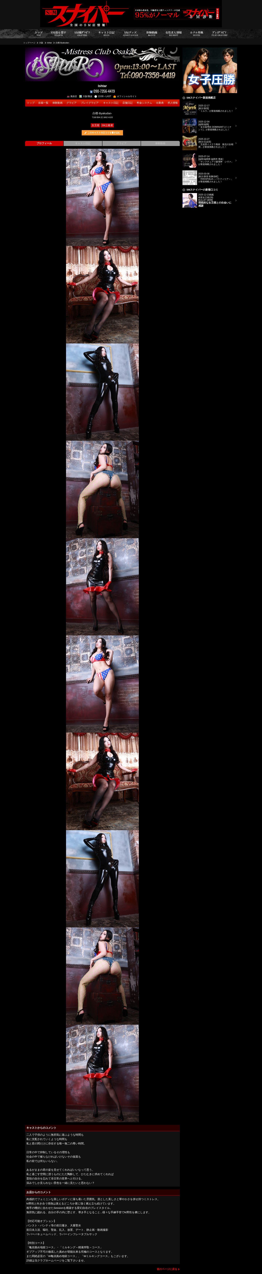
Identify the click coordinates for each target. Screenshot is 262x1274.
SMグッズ (130, 33)
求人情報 (173, 102)
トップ (39, 33)
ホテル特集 (196, 33)
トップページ (29, 43)
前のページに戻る (167, 1269)
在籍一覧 (43, 102)
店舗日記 (127, 102)
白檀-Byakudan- (63, 43)
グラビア (71, 102)
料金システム (144, 102)
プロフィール (44, 143)
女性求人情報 (173, 33)
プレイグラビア (90, 102)
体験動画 (151, 33)
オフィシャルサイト (125, 96)
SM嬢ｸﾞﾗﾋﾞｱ (82, 33)
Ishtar (49, 43)
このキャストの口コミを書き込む (104, 132)
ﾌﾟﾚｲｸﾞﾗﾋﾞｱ (219, 33)
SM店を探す (58, 33)
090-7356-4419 (102, 91)
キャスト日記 (106, 33)
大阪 (41, 43)
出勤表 (160, 102)
